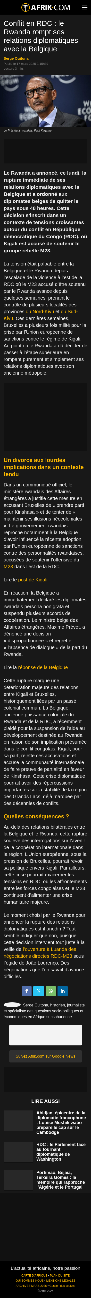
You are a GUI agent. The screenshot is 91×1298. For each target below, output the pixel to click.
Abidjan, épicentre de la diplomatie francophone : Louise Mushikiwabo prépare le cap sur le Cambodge (61, 1122)
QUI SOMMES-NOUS (30, 1280)
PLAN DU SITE (60, 1275)
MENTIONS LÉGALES (60, 1280)
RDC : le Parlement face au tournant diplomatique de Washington (61, 1152)
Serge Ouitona (16, 58)
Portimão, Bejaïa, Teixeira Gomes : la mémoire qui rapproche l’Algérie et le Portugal (60, 1180)
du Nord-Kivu (40, 311)
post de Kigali (32, 579)
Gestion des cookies (62, 1286)
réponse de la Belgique (43, 667)
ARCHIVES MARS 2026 (31, 1286)
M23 (8, 566)
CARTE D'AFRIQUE (34, 1275)
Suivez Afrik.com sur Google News (45, 1056)
